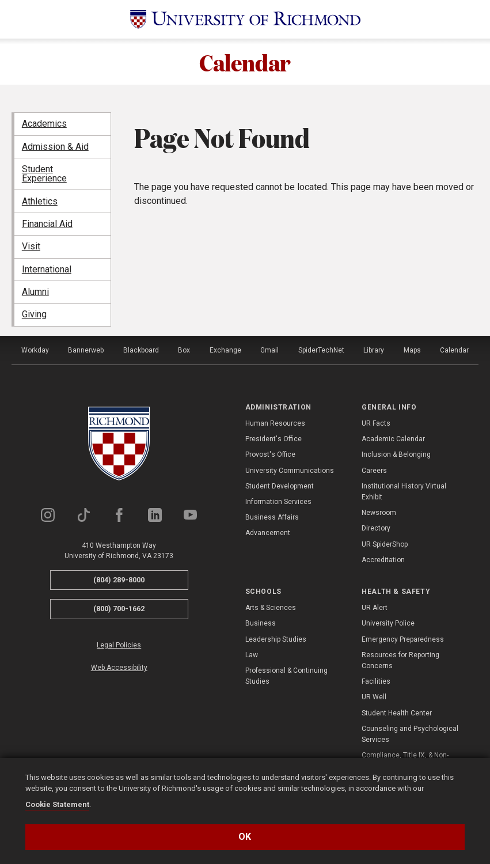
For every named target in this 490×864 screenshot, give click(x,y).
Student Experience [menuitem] (44, 174)
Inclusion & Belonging (396, 454)
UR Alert (375, 608)
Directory (376, 528)
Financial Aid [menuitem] (47, 223)
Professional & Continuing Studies (286, 675)
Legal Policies (119, 645)
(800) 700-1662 (119, 608)
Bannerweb (86, 350)
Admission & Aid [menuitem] (55, 146)
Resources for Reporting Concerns (400, 660)
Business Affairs (272, 517)
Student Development (279, 486)
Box (184, 350)
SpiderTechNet (321, 350)
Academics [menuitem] (44, 123)
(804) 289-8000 (119, 579)
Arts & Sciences (270, 608)
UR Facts (376, 423)
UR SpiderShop (385, 544)
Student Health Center (397, 713)
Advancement (267, 533)
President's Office (273, 439)
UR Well (374, 697)
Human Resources (275, 423)
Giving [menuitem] (34, 314)
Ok (245, 836)
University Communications (289, 471)
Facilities (376, 681)
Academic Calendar (393, 439)
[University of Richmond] (245, 19)
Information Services (278, 502)
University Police (388, 623)
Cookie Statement (57, 804)
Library (373, 350)
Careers (374, 471)
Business (260, 623)
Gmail (269, 350)
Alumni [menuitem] (35, 291)
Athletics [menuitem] (40, 201)
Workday (35, 350)
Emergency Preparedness (403, 639)
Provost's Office (270, 454)
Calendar (245, 61)
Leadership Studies (275, 639)
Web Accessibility (119, 668)
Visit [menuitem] (31, 246)
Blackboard (141, 350)
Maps (412, 350)
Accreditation (383, 560)
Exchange (225, 350)
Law (251, 655)
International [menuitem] (46, 269)
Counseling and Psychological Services (410, 734)
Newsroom (379, 513)
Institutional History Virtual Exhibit (404, 491)
